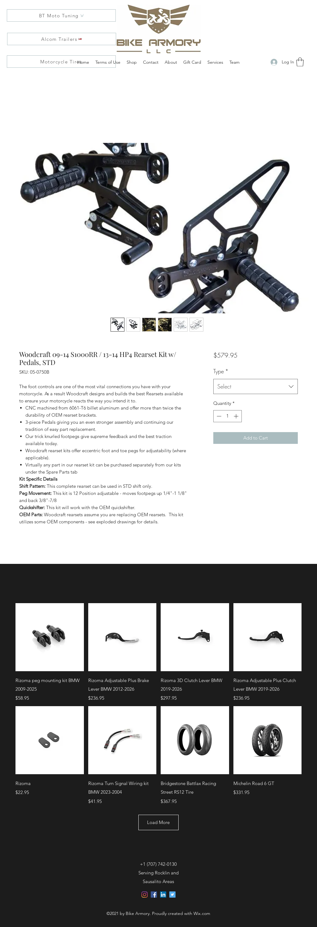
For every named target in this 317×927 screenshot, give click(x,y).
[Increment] (236, 416)
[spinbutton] (227, 416)
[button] (300, 62)
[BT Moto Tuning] (61, 15)
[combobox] (255, 386)
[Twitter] (172, 894)
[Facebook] (154, 894)
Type (220, 371)
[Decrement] (218, 416)
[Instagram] (144, 894)
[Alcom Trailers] (61, 39)
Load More (158, 822)
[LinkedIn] (163, 894)
